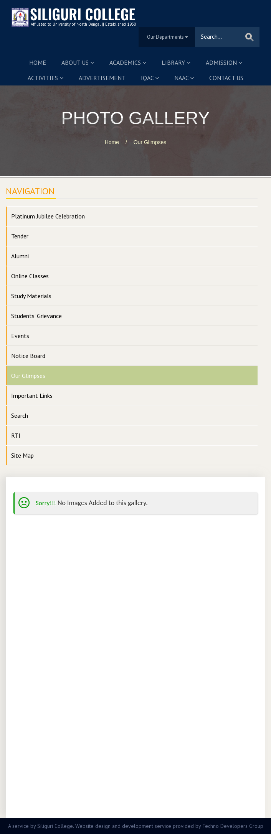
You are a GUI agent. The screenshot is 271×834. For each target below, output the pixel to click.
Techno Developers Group (232, 826)
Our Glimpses (150, 142)
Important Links (32, 395)
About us (77, 62)
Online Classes (30, 276)
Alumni (20, 256)
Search (19, 415)
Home (37, 62)
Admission (224, 62)
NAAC (184, 78)
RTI (15, 435)
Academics (127, 62)
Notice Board (28, 356)
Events (20, 336)
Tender (19, 236)
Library (176, 62)
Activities (45, 78)
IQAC (150, 78)
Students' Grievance (36, 316)
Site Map (22, 455)
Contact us (226, 78)
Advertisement (102, 78)
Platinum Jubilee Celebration (48, 216)
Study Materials (31, 296)
